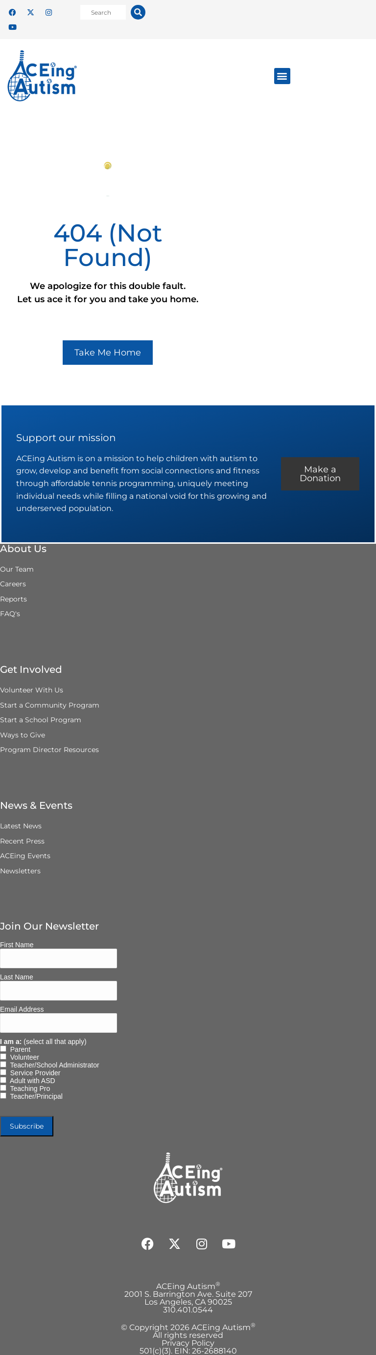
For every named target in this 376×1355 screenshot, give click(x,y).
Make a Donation (320, 474)
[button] (282, 76)
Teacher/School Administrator (52, 1065)
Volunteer (22, 1057)
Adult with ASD (30, 1081)
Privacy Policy (188, 1343)
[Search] (138, 12)
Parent (18, 1049)
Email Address (22, 1009)
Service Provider (33, 1073)
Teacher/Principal (34, 1096)
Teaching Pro (28, 1088)
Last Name (16, 977)
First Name (16, 945)
